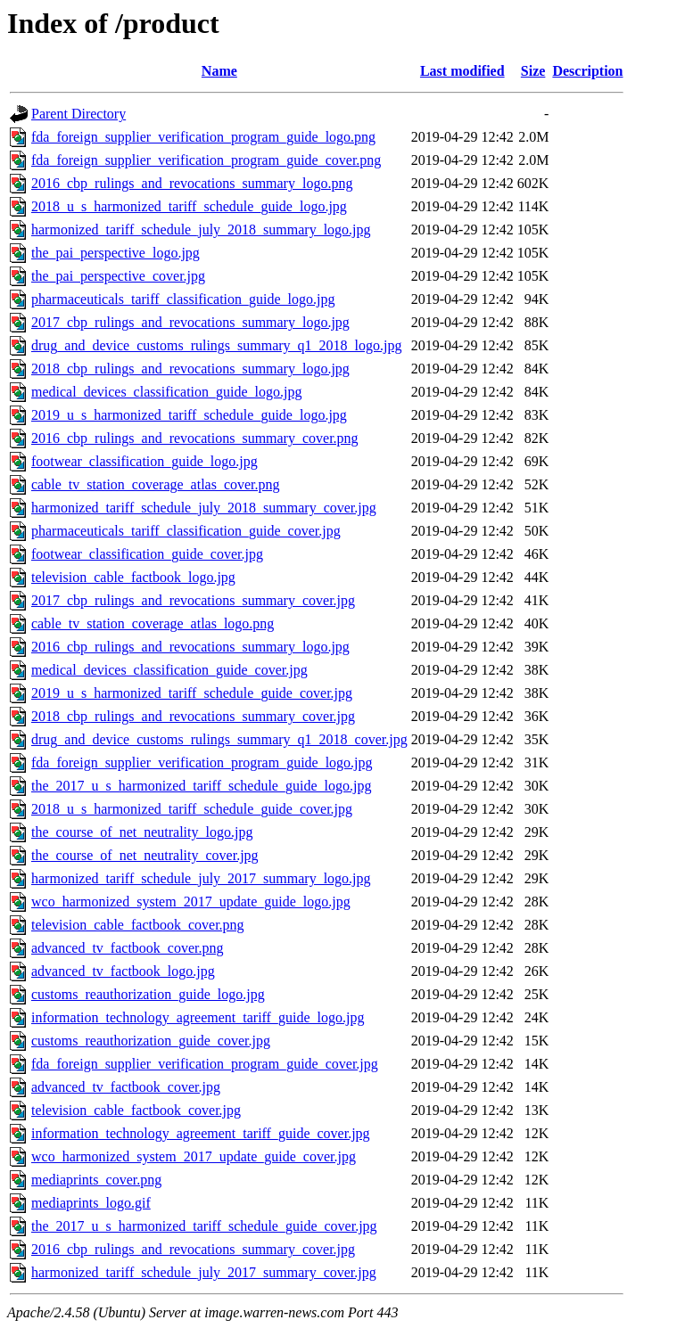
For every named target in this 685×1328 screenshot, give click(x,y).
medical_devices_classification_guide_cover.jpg (169, 669)
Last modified (462, 70)
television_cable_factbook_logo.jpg (133, 577)
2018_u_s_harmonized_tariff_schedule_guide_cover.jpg (191, 808)
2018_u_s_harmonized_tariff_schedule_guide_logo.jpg (189, 206)
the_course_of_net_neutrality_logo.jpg (141, 832)
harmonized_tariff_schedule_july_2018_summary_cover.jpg (203, 507)
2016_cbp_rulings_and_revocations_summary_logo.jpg (190, 646)
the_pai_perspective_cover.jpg (118, 275)
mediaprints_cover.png (96, 1179)
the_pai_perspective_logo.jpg (115, 252)
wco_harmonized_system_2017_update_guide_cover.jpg (193, 1156)
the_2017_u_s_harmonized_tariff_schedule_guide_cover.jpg (204, 1226)
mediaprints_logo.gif (91, 1202)
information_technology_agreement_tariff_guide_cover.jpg (200, 1133)
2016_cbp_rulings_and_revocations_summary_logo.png (191, 183)
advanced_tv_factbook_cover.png (127, 947)
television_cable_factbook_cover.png (137, 924)
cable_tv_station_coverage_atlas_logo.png (152, 623)
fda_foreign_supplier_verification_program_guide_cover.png (206, 160)
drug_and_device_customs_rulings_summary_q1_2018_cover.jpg (219, 739)
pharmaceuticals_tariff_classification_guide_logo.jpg (182, 299)
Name (219, 70)
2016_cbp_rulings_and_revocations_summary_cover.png (195, 438)
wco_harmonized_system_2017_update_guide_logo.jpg (191, 901)
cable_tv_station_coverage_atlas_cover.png (155, 484)
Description (587, 70)
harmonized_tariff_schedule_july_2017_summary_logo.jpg (201, 878)
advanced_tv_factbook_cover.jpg (125, 1086)
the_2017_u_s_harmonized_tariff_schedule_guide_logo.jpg (201, 785)
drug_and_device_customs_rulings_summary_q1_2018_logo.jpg (216, 345)
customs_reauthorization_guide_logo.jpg (148, 994)
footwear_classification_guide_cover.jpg (147, 554)
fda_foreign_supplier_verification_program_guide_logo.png (203, 136)
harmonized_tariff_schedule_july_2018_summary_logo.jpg (201, 229)
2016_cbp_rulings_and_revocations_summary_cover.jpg (193, 1249)
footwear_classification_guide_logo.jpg (144, 461)
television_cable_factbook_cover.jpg (136, 1110)
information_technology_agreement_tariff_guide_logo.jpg (197, 1017)
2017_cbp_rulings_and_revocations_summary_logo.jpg (190, 322)
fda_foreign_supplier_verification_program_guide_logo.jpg (202, 762)
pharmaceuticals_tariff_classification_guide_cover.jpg (186, 530)
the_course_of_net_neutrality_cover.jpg (145, 855)
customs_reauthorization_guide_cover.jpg (150, 1040)
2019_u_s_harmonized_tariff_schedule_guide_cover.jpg (191, 693)
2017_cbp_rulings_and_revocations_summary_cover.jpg (193, 600)
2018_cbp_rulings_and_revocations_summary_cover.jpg (193, 716)
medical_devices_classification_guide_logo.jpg (166, 391)
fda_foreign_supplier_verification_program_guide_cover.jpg (204, 1063)
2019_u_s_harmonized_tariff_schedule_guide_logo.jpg (189, 414)
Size (533, 70)
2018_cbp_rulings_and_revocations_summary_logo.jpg (190, 368)
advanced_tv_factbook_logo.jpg (123, 971)
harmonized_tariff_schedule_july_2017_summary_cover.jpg (203, 1272)
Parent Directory (78, 113)
